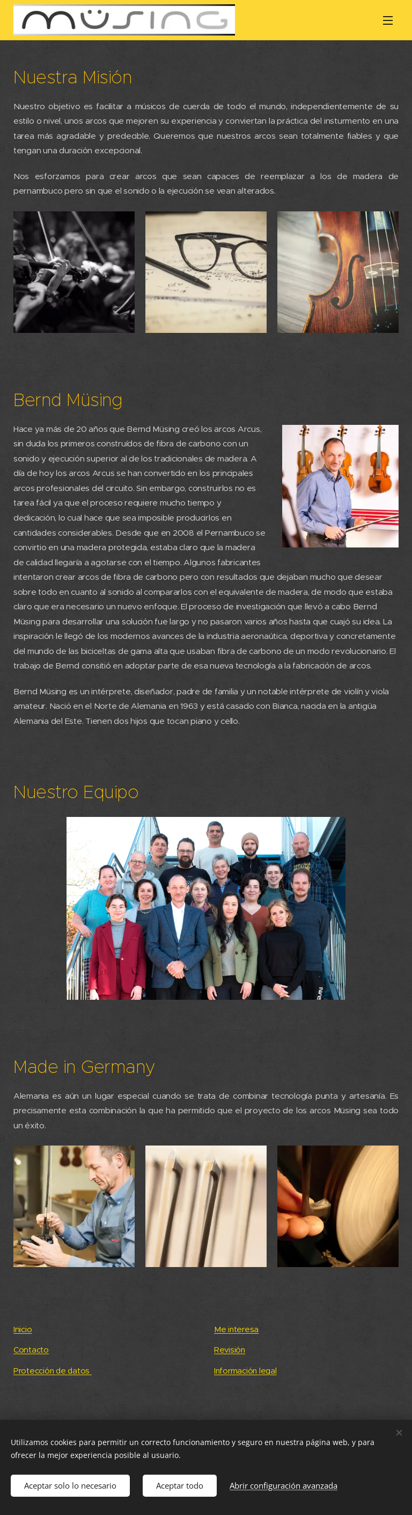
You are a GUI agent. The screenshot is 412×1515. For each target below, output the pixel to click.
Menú (388, 20)
